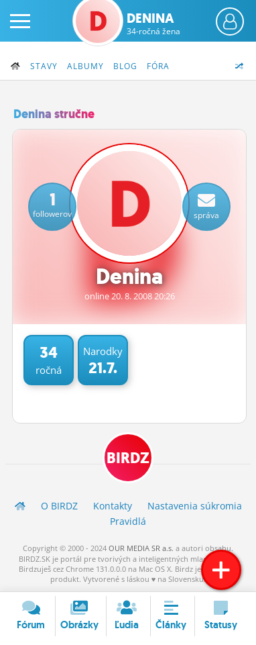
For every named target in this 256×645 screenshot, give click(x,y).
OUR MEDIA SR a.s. (141, 548)
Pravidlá (128, 521)
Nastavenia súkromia (194, 505)
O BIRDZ (59, 505)
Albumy (85, 66)
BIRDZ (128, 458)
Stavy (44, 66)
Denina (153, 23)
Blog (125, 66)
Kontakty (112, 505)
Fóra (158, 66)
